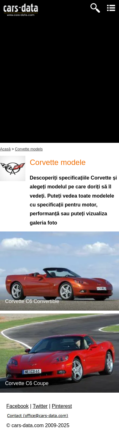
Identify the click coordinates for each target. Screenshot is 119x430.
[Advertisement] (59, 83)
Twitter (40, 406)
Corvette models (29, 149)
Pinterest (62, 406)
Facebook (17, 406)
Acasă (5, 149)
